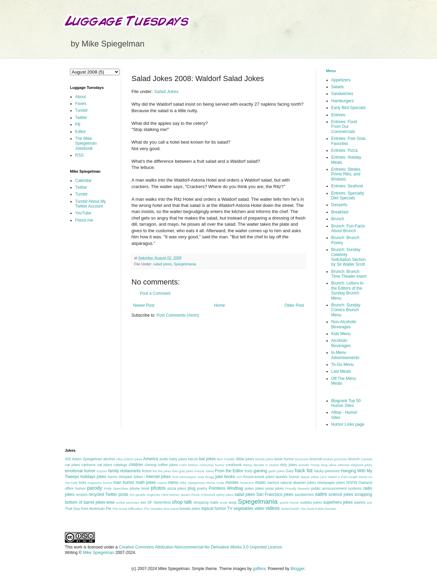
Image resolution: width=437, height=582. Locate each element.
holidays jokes (93, 476)
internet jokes (158, 476)
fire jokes (164, 471)
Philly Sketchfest (116, 488)
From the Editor (229, 470)
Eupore (102, 471)
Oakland (365, 482)
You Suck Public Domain (318, 509)
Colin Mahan (188, 465)
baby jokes (178, 459)
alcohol (109, 459)
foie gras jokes (183, 471)
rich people (137, 495)
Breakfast (340, 212)
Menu (331, 71)
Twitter (81, 117)
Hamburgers (342, 100)
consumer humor (211, 465)
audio (163, 459)
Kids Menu (341, 333)
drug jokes (329, 465)
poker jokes (254, 488)
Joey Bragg (205, 477)
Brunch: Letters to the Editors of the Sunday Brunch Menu (347, 290)
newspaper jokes (331, 482)
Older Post (294, 305)
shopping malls (206, 502)
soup (232, 502)
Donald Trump (309, 465)
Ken (239, 477)
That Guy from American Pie (88, 508)
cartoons (89, 465)
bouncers (301, 459)
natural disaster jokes (298, 482)
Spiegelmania (185, 264)
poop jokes (275, 488)
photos (158, 488)
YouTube (83, 213)
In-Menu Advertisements (345, 355)
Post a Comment (155, 293)
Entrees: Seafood (347, 186)
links (82, 482)
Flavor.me (84, 220)
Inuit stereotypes (184, 477)
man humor (123, 482)
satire (321, 494)
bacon (193, 459)
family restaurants (124, 470)
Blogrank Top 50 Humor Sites (346, 403)
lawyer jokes (309, 477)
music (260, 482)
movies (231, 482)
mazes (162, 483)
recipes (82, 494)
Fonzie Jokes (204, 471)
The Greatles (153, 509)
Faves (80, 103)
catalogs (120, 465)
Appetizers (341, 80)
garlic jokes (276, 471)
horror (112, 477)
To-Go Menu (342, 364)
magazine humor (99, 483)
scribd (120, 502)
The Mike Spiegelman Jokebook (86, 143)
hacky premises (327, 471)
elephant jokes (361, 465)
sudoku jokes (311, 502)
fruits (248, 471)
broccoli (315, 459)
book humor (284, 459)
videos (272, 508)
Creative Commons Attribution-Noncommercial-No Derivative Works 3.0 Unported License (200, 547)
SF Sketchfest (159, 502)
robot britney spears (175, 495)
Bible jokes (245, 459)
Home (219, 305)
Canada (366, 459)
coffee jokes (168, 465)
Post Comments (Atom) (177, 315)
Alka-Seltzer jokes (129, 459)
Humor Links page (347, 424)
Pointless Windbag (226, 488)
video (259, 508)
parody (94, 488)
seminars (132, 502)
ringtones (153, 495)
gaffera (259, 568)
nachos (273, 482)
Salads (337, 86)
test (369, 502)
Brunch (337, 218)
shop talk (182, 502)
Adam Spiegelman (87, 459)
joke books (225, 476)
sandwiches (304, 494)
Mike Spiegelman (192, 483)
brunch (354, 459)
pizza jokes (177, 488)
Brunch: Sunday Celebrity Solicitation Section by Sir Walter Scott (348, 257)
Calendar (83, 180)
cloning (150, 465)
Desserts (339, 204)
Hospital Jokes (131, 477)
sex (143, 502)
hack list (303, 470)
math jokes (146, 482)
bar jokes (207, 459)
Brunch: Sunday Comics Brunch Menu (345, 310)
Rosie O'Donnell (203, 495)
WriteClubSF (290, 509)
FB (77, 124)
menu (173, 482)
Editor (80, 131)
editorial (343, 465)
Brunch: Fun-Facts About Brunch (348, 228)
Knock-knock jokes (258, 477)
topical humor (213, 508)
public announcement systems (336, 488)
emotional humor (80, 470)
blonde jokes (264, 459)
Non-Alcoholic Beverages (343, 324)
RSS (79, 155)
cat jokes (104, 465)
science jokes (340, 494)
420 (68, 459)
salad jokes (162, 264)
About (80, 96)
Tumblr (81, 110)
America (150, 459)
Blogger (298, 568)
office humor (75, 488)
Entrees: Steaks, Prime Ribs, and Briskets (346, 174)
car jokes (72, 465)
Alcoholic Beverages (341, 343)
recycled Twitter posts (108, 494)
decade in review (266, 465)
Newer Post (143, 305)
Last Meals (341, 371)
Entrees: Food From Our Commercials (344, 126)
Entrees (338, 115)
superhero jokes (338, 502)
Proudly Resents (297, 488)
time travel (171, 509)
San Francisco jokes (274, 494)
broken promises (335, 459)
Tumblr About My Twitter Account (90, 204)
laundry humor (287, 477)
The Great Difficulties (127, 509)
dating (247, 465)
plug (192, 488)
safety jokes (225, 495)
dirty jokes (288, 465)
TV (229, 508)
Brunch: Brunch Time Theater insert (348, 274)
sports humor (289, 502)
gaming (260, 470)
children (136, 464)
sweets (360, 502)
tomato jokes (190, 508)
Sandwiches (342, 93)
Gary (290, 471)
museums (247, 483)
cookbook (233, 465)
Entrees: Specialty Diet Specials (347, 195)
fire (155, 471)
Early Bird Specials (348, 107)
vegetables (243, 508)
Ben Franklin (226, 459)
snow (223, 502)
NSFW (351, 482)
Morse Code (215, 483)
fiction (146, 471)
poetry (202, 488)
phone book (140, 488)
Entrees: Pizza (344, 150)
